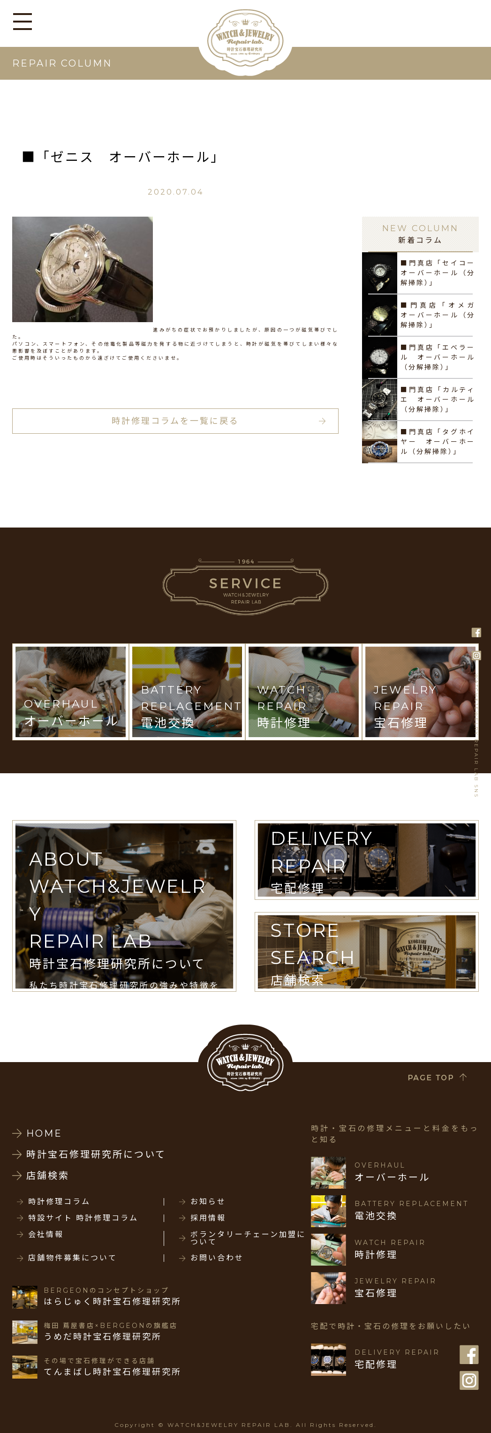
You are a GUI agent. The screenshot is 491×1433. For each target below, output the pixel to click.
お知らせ (208, 1202)
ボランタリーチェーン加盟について (248, 1238)
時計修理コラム (59, 1202)
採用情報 (208, 1218)
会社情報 (46, 1234)
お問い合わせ (217, 1258)
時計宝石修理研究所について (96, 1154)
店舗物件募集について (72, 1258)
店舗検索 (47, 1175)
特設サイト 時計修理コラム (83, 1218)
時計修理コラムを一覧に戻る (175, 421)
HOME (44, 1133)
